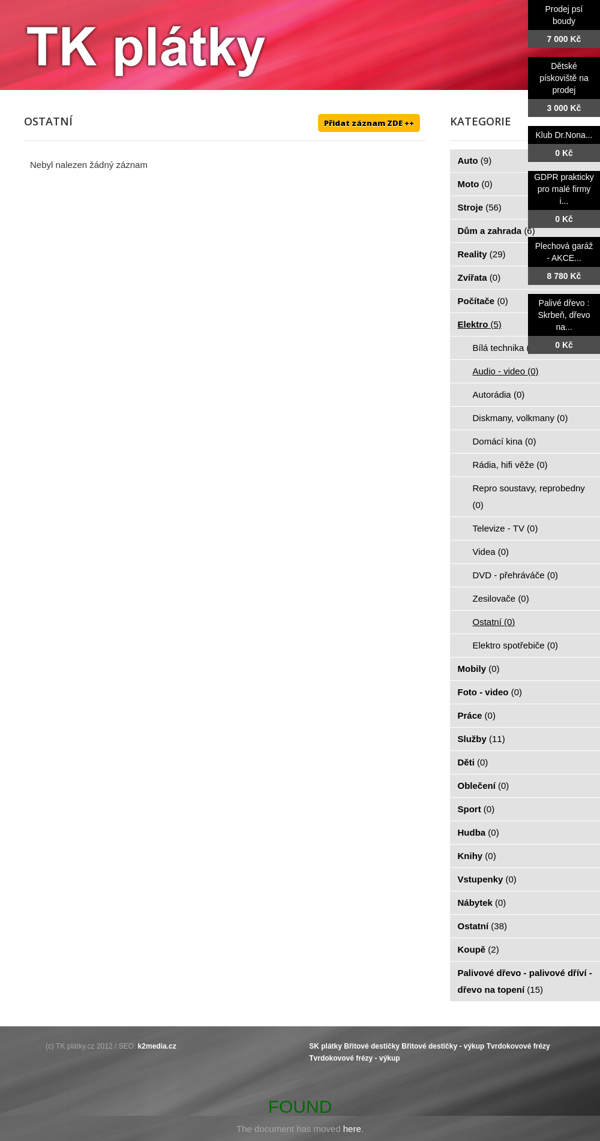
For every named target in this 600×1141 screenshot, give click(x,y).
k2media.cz (157, 1046)
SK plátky (325, 1046)
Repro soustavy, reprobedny (529, 496)
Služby (481, 739)
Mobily (479, 668)
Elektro (480, 324)
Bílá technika (505, 348)
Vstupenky (487, 879)
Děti (473, 762)
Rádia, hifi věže (510, 465)
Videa (491, 552)
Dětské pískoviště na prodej (564, 78)
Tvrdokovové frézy (518, 1046)
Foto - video (490, 692)
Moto (475, 184)
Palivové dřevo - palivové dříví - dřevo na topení (525, 981)
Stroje (480, 207)
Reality (482, 254)
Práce (477, 715)
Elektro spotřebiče (516, 645)
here (352, 1129)
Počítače (483, 301)
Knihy (477, 856)
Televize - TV (505, 528)
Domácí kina (504, 441)
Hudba (478, 832)
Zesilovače (501, 598)
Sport (476, 809)
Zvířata (479, 277)
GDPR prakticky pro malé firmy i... (564, 189)
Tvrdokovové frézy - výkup (354, 1058)
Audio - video (506, 371)
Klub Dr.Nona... (564, 135)
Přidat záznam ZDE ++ (369, 123)
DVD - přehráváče (516, 575)
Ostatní (494, 622)
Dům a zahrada (496, 231)
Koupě (478, 949)
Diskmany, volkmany (520, 418)
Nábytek (482, 902)
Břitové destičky (372, 1046)
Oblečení (483, 785)
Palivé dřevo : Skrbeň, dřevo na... (564, 315)
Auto (475, 160)
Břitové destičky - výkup (442, 1046)
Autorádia (499, 394)
